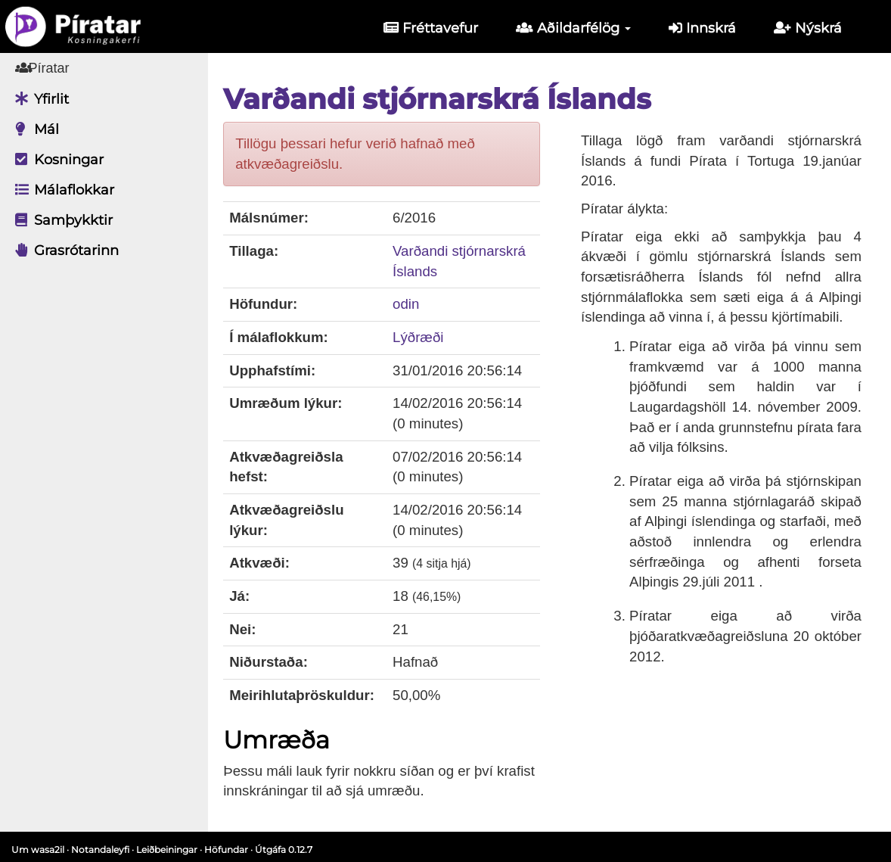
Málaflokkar (61, 190)
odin (416, 304)
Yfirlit (38, 99)
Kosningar (56, 159)
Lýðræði (428, 337)
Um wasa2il (37, 849)
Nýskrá (808, 28)
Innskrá (702, 28)
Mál (33, 129)
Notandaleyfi (100, 849)
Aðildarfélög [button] (573, 28)
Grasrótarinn (63, 250)
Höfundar (226, 849)
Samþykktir (60, 220)
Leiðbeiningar (166, 849)
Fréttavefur (430, 28)
